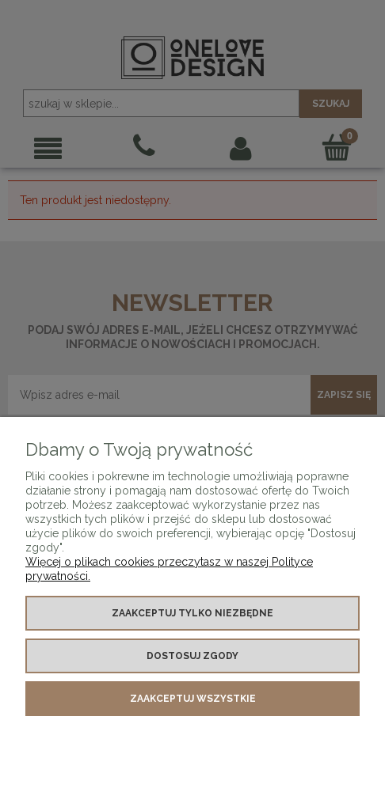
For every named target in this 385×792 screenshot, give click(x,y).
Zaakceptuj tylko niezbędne (192, 613)
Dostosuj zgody (192, 655)
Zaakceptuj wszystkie (193, 698)
